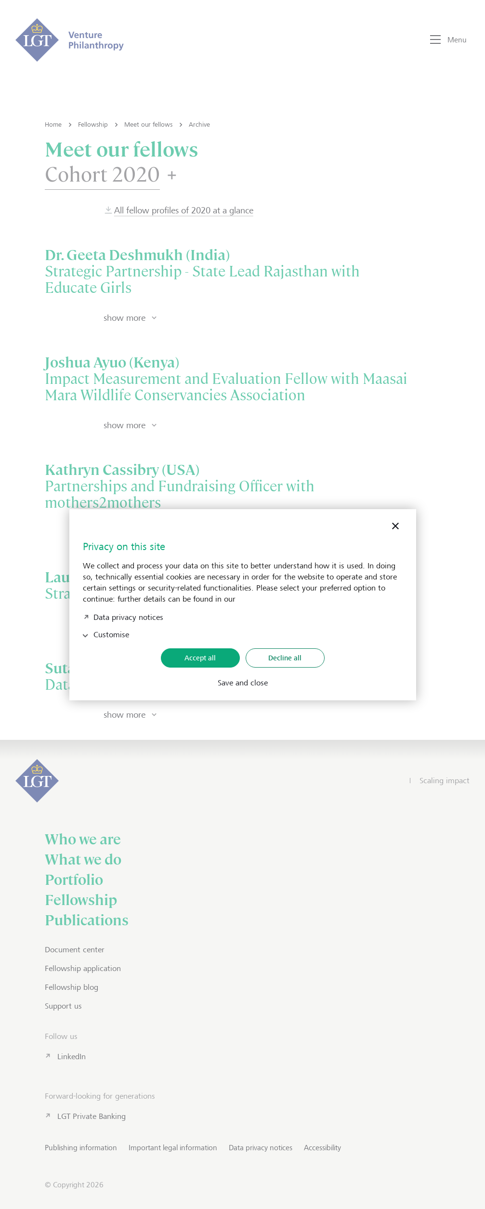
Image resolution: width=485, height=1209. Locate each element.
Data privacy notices (128, 616)
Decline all (284, 657)
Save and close (243, 683)
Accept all (200, 657)
